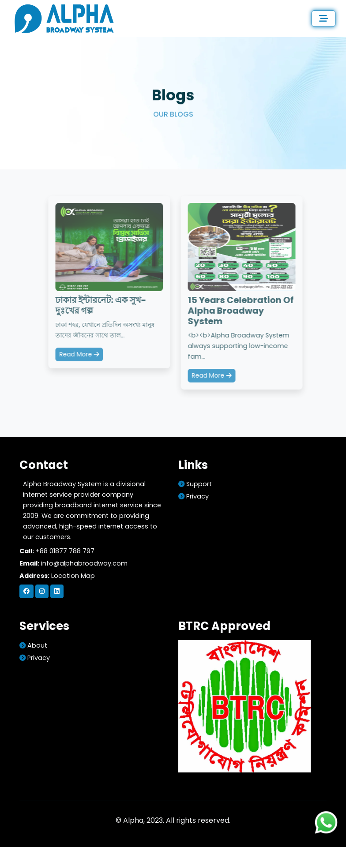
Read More (80, 354)
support (195, 484)
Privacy (193, 496)
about (33, 645)
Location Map (73, 575)
